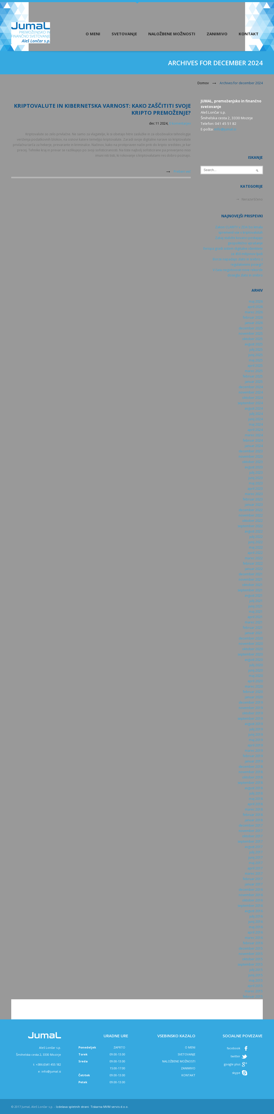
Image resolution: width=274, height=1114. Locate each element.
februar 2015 (253, 996)
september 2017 (250, 841)
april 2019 (255, 745)
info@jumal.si (225, 129)
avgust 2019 (254, 724)
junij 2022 (255, 542)
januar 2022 (254, 568)
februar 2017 (253, 879)
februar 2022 (253, 563)
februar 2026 (253, 317)
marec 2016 (254, 937)
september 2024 (250, 403)
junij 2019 (255, 734)
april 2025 (255, 365)
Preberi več (182, 171)
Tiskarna (96, 1107)
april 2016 (255, 932)
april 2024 (255, 429)
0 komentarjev (180, 123)
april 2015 (255, 986)
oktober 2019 (252, 713)
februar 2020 (253, 691)
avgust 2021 (254, 595)
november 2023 (251, 456)
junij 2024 (255, 419)
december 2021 (251, 574)
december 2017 (251, 825)
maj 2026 (256, 301)
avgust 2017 (254, 847)
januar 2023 (254, 504)
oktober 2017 (252, 836)
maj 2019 (256, 740)
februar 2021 (253, 627)
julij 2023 (256, 472)
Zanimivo (217, 33)
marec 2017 (254, 873)
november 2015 (251, 953)
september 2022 (250, 526)
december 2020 (251, 638)
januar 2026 (254, 323)
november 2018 (251, 772)
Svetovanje (124, 33)
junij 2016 (255, 921)
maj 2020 (256, 675)
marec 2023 (254, 494)
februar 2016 (253, 943)
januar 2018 (254, 820)
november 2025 (251, 333)
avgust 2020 (254, 659)
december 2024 (251, 387)
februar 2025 (253, 376)
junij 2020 (255, 670)
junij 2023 (255, 478)
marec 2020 (254, 686)
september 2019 (250, 718)
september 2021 (250, 590)
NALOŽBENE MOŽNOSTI (178, 1061)
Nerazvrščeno (252, 199)
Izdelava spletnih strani (72, 1107)
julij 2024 (256, 413)
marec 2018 (254, 809)
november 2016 (251, 895)
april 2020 (255, 681)
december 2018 (251, 766)
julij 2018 (256, 793)
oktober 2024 (252, 397)
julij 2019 (256, 729)
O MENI (190, 1047)
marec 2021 (254, 622)
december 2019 (251, 702)
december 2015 (251, 948)
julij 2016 (256, 916)
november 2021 (251, 579)
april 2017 (255, 868)
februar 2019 (253, 756)
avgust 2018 (254, 788)
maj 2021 (256, 611)
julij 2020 (256, 665)
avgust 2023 (254, 467)
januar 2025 (254, 381)
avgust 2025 (254, 344)
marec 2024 (254, 435)
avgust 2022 (254, 531)
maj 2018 (256, 798)
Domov (203, 83)
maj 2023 (256, 483)
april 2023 (255, 488)
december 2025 (251, 328)
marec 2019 (254, 750)
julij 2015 (256, 969)
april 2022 (255, 552)
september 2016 (250, 905)
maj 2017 (256, 863)
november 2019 (251, 708)
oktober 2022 (252, 520)
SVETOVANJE (186, 1054)
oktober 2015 (252, 959)
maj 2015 (256, 980)
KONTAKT (188, 1075)
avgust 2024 (254, 408)
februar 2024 (253, 440)
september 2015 (250, 964)
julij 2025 (256, 349)
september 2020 (250, 654)
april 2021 (255, 617)
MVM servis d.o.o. (115, 1107)
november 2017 (251, 830)
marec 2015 (254, 991)
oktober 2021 (252, 585)
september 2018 (250, 782)
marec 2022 (254, 558)
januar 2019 (254, 761)
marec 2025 (254, 371)
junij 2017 (255, 857)
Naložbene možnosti (171, 33)
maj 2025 (256, 360)
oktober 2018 (252, 777)
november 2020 (251, 643)
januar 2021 (254, 633)
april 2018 (255, 804)
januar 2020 (254, 697)
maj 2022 (256, 547)
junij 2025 (255, 355)
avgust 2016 (254, 911)
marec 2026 (254, 312)
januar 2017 (254, 884)
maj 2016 (256, 927)
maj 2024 (256, 424)
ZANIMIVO (188, 1068)
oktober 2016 (252, 900)
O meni (93, 33)
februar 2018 (253, 814)
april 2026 (255, 306)
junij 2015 (255, 975)
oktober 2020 (252, 649)
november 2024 (251, 392)
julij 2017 (256, 852)
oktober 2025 (252, 339)
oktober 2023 (252, 462)
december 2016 (251, 889)
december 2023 (251, 451)
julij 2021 (256, 601)
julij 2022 (256, 536)
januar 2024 (254, 446)
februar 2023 (253, 499)
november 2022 (251, 515)
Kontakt (248, 33)
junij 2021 (255, 606)
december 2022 (251, 510)
